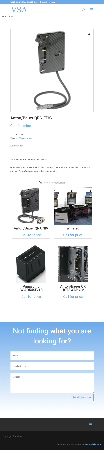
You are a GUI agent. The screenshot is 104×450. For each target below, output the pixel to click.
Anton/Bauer (16, 145)
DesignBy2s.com (93, 444)
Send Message (82, 397)
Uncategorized (26, 138)
